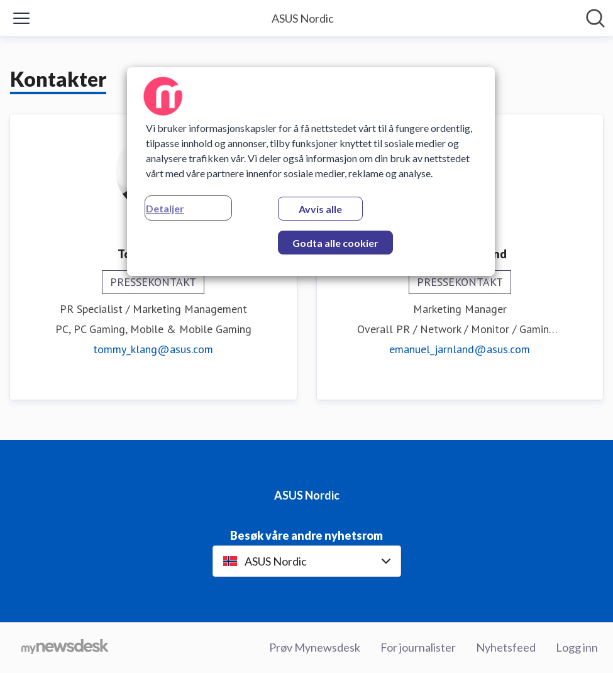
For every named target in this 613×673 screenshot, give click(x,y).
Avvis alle (320, 209)
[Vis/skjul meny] (21, 18)
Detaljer (165, 208)
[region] (311, 171)
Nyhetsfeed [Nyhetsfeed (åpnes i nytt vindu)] (506, 647)
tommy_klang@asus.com (153, 349)
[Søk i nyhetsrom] (595, 18)
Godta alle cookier (335, 243)
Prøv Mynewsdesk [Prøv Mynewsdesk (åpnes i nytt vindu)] (314, 647)
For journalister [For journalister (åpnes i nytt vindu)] (418, 647)
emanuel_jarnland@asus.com (459, 349)
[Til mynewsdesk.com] (65, 648)
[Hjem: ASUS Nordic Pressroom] (303, 18)
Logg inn (577, 647)
